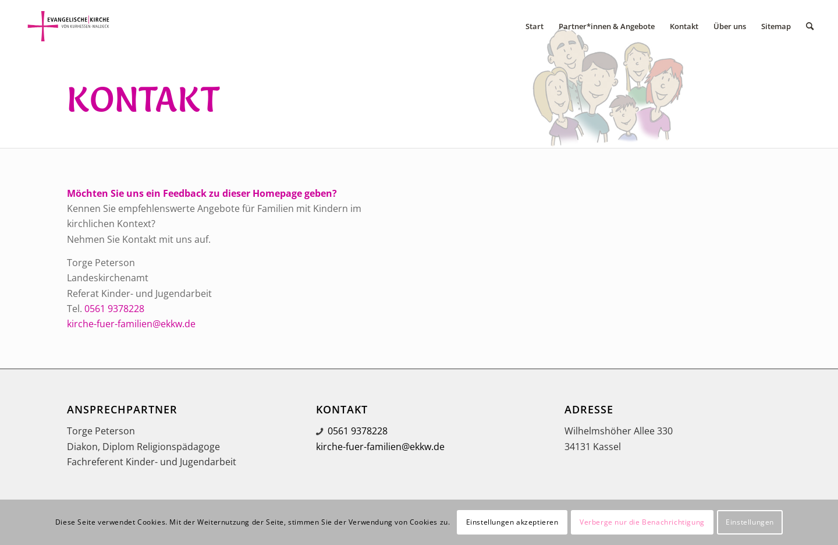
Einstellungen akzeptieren (512, 522)
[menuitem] (534, 26)
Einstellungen (750, 522)
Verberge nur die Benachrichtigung (642, 522)
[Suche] (809, 26)
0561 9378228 (114, 308)
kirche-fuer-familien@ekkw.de (131, 323)
